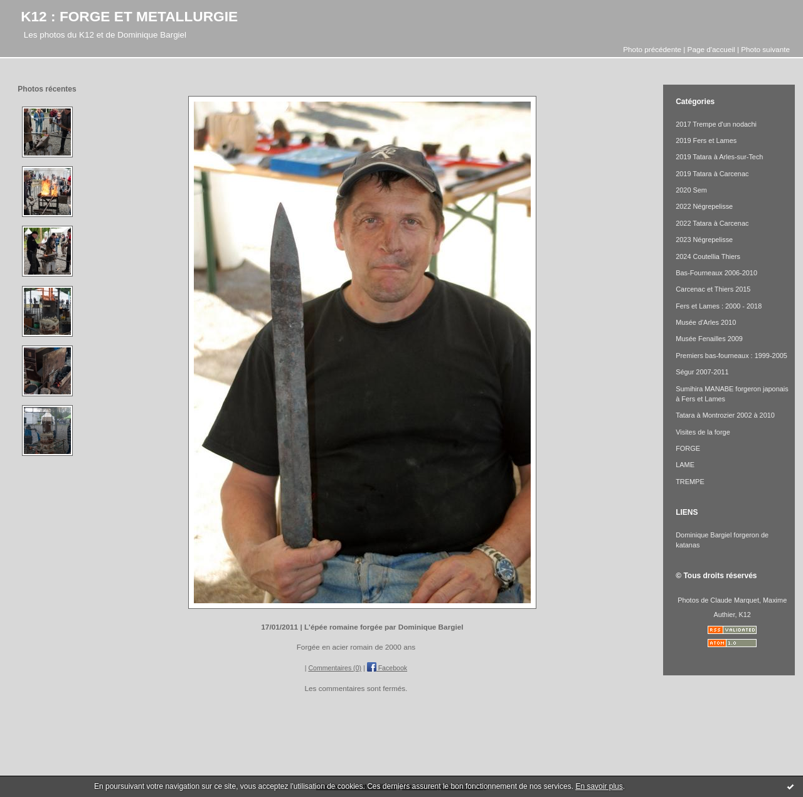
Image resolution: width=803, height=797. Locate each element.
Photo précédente (652, 49)
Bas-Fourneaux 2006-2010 (716, 273)
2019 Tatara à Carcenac (712, 173)
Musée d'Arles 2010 (706, 322)
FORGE (688, 448)
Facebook (387, 668)
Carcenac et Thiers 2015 (713, 289)
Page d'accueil (711, 49)
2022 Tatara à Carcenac (712, 223)
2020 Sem (691, 190)
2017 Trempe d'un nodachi (716, 124)
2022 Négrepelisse (704, 206)
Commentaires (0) (334, 668)
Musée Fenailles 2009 (709, 338)
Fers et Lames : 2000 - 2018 (719, 306)
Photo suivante (765, 49)
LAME (685, 464)
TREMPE (690, 481)
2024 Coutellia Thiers (708, 256)
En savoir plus (598, 786)
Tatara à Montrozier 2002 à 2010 (725, 415)
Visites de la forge (703, 432)
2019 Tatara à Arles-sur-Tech (719, 157)
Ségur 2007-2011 (702, 372)
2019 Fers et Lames (706, 140)
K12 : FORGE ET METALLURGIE (129, 16)
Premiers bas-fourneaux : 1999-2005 (731, 355)
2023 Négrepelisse (704, 239)
